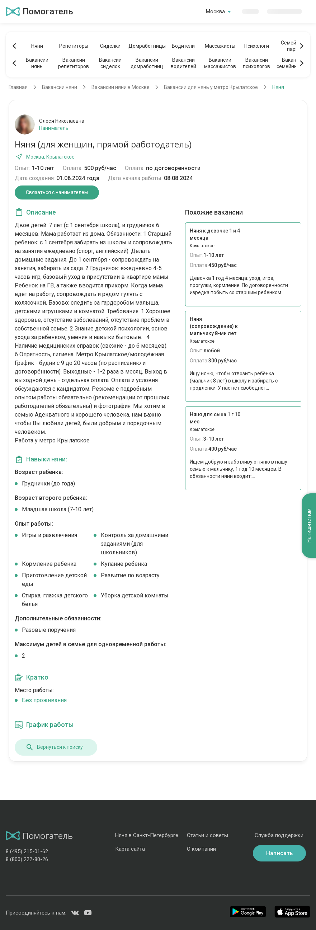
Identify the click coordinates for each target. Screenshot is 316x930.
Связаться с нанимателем (57, 192)
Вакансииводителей (183, 63)
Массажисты (220, 46)
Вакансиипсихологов (256, 63)
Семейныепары (293, 46)
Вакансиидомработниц (147, 63)
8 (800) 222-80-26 (27, 859)
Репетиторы (73, 46)
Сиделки (110, 46)
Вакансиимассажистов (220, 63)
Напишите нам (309, 526)
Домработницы (146, 46)
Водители (183, 46)
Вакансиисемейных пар (293, 63)
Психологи (256, 46)
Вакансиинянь (37, 63)
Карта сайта (130, 849)
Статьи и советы (207, 835)
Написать (279, 853)
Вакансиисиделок (110, 63)
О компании (201, 849)
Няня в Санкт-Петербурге (146, 835)
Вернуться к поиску (54, 747)
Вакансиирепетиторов (73, 63)
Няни (37, 46)
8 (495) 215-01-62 (27, 851)
